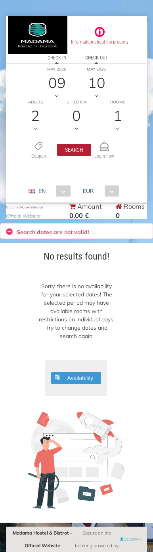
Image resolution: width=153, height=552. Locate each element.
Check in (57, 57)
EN (42, 191)
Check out (96, 57)
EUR (88, 191)
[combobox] (52, 191)
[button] (74, 150)
